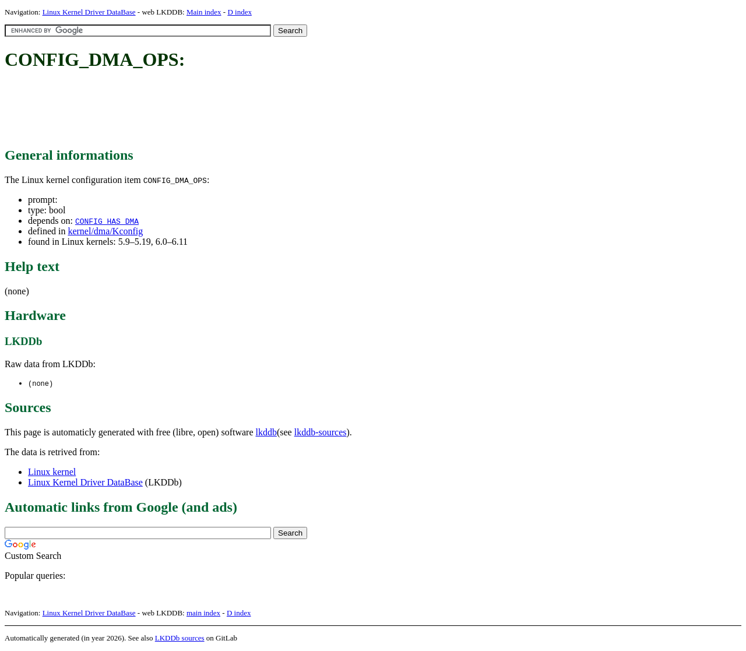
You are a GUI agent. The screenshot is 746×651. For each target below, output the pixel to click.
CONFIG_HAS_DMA (107, 221)
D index (239, 12)
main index (203, 613)
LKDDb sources (180, 638)
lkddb (266, 433)
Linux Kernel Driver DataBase (89, 12)
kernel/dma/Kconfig (105, 231)
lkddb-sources (320, 433)
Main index (203, 12)
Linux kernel (52, 472)
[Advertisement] (217, 109)
